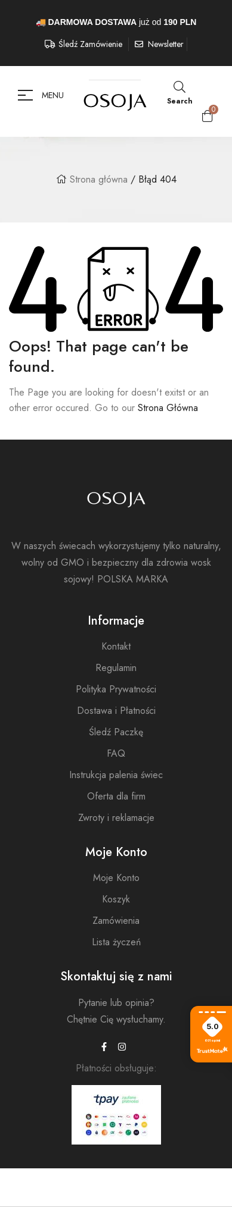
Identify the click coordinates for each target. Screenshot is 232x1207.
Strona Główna (168, 408)
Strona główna (99, 179)
